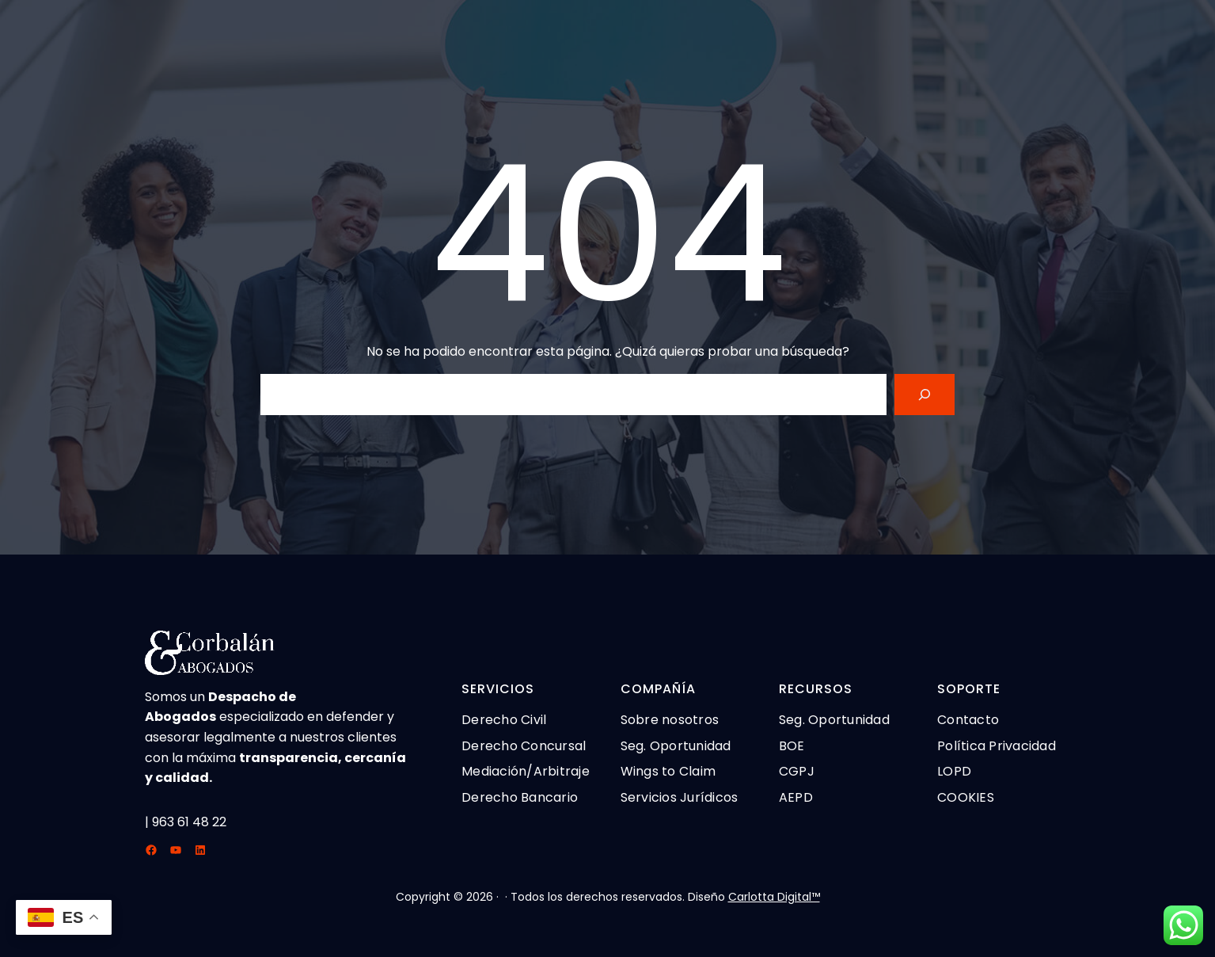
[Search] (924, 394)
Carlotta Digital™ (774, 897)
